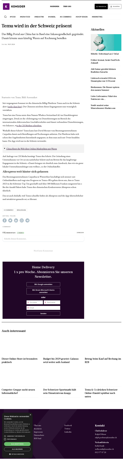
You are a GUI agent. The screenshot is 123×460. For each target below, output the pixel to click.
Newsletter (99, 8)
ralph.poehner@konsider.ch (106, 438)
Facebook (68, 426)
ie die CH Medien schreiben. (29, 126)
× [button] (30, 415)
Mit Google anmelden (43, 285)
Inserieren (53, 8)
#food (13, 18)
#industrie (39, 18)
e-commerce (8, 211)
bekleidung (21, 211)
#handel (52, 18)
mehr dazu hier (14, 107)
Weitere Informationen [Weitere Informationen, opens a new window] (23, 432)
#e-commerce (65, 18)
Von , (4, 45)
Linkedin (67, 433)
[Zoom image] (43, 72)
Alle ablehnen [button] (17, 449)
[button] (17, 454)
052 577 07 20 (100, 453)
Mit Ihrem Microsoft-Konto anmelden (43, 292)
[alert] (17, 435)
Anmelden (114, 8)
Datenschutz (39, 436)
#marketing (97, 18)
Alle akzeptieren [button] (17, 444)
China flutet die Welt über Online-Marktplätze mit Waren (31, 149)
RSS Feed (37, 439)
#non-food (25, 18)
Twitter (67, 429)
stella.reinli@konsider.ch (104, 450)
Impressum (38, 433)
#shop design (82, 18)
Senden (43, 315)
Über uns (66, 8)
